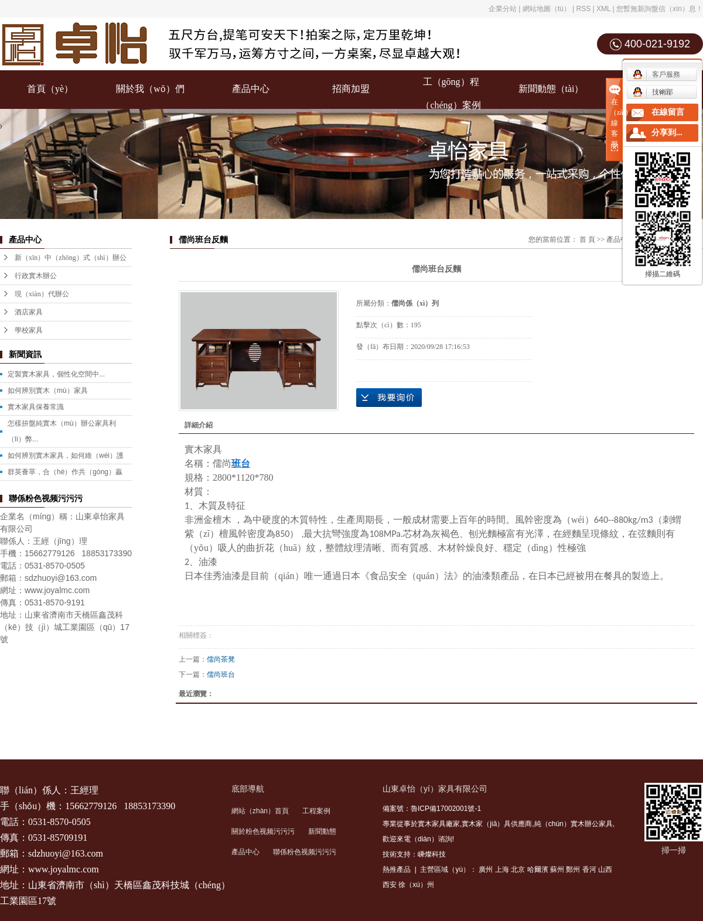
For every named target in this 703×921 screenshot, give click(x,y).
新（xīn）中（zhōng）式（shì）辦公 (71, 258)
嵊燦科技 (432, 854)
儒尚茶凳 (221, 659)
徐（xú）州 (416, 885)
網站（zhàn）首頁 (260, 811)
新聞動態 (322, 831)
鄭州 (573, 869)
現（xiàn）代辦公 (42, 294)
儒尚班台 (221, 674)
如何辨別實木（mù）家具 (48, 390)
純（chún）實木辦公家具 (573, 824)
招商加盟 (351, 89)
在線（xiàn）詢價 (389, 397)
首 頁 (587, 239)
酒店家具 (29, 312)
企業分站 (503, 9)
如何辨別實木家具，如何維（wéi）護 (66, 455)
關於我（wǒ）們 (150, 89)
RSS (583, 9)
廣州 (486, 869)
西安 (390, 885)
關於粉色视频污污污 (263, 831)
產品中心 (250, 89)
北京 (518, 869)
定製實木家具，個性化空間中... (56, 374)
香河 (589, 869)
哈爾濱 (537, 869)
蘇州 (557, 869)
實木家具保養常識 (36, 407)
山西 (605, 869)
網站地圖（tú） (547, 9)
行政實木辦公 (36, 276)
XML (603, 9)
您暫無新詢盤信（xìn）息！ (659, 9)
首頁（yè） (50, 89)
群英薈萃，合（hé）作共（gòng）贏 (65, 472)
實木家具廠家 (439, 824)
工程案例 (316, 811)
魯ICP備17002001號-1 (446, 808)
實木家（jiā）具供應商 (497, 824)
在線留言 (667, 112)
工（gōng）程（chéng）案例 (450, 93)
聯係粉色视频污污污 (304, 852)
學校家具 (29, 330)
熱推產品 (397, 869)
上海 (502, 869)
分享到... (666, 132)
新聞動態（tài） (551, 89)
